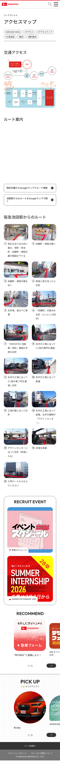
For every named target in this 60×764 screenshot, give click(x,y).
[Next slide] (51, 665)
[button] (50, 4)
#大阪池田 (10, 36)
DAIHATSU (11, 4)
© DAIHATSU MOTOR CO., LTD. (30, 757)
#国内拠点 (32, 36)
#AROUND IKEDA (13, 31)
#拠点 (21, 36)
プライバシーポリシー (17, 753)
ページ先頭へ (30, 745)
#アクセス (29, 31)
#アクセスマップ (45, 31)
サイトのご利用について (41, 753)
